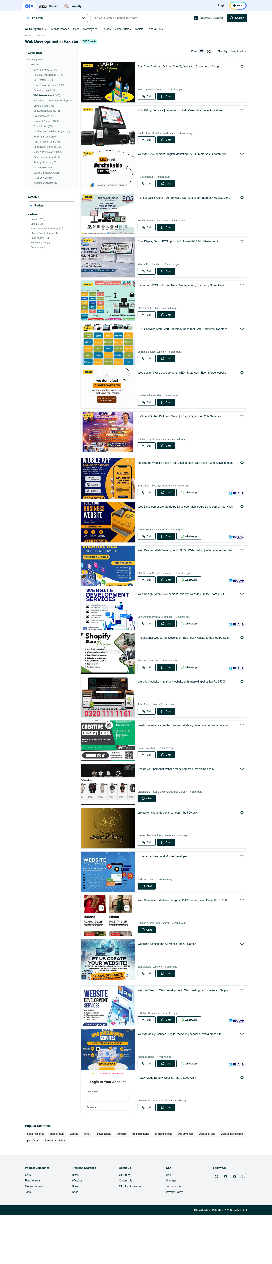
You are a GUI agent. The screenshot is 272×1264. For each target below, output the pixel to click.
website (74, 1182)
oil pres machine (163, 1182)
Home (28, 84)
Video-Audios (123, 29)
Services (40, 84)
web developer (185, 1182)
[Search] (237, 18)
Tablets (139, 29)
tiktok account (57, 1182)
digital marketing (35, 1182)
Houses (106, 29)
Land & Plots (155, 29)
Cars (76, 29)
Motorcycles (90, 29)
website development (232, 1182)
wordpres (121, 1182)
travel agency (104, 1182)
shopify (87, 1182)
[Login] (222, 5)
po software (33, 1189)
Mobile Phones (60, 29)
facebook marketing (55, 1189)
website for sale (207, 1182)
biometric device (140, 1182)
